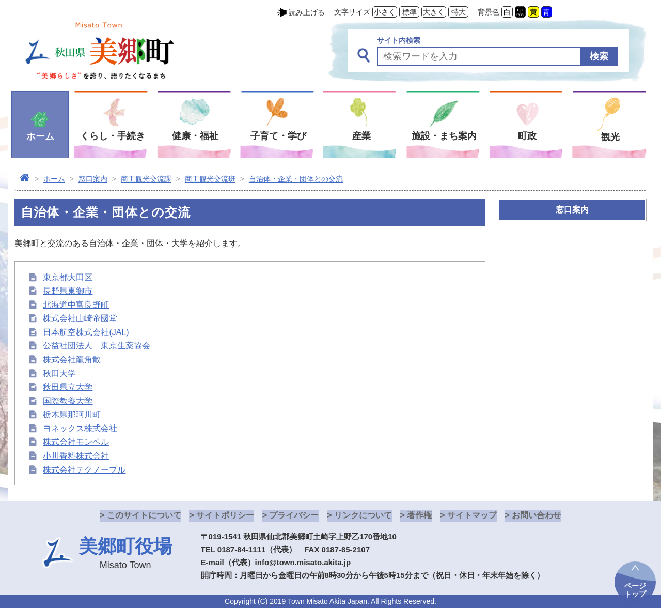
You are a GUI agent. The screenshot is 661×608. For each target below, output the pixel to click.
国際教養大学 (67, 401)
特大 (458, 12)
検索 (599, 56)
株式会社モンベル (76, 441)
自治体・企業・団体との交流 (296, 179)
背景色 (488, 12)
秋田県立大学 (67, 387)
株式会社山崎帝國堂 (80, 318)
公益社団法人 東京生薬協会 (96, 345)
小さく (385, 12)
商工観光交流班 (210, 179)
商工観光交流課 (146, 179)
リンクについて (363, 515)
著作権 (419, 515)
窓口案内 (92, 179)
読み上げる (307, 12)
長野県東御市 (67, 290)
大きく (434, 12)
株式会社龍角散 (72, 359)
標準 (409, 12)
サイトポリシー (225, 515)
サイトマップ (472, 515)
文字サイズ (352, 12)
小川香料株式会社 (76, 455)
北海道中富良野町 (76, 304)
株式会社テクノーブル (84, 469)
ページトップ (635, 590)
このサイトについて (144, 515)
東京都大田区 (67, 277)
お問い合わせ (536, 515)
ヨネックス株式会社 (80, 428)
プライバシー (294, 515)
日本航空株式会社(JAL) (86, 332)
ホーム (54, 179)
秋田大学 (59, 373)
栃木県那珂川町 (72, 414)
